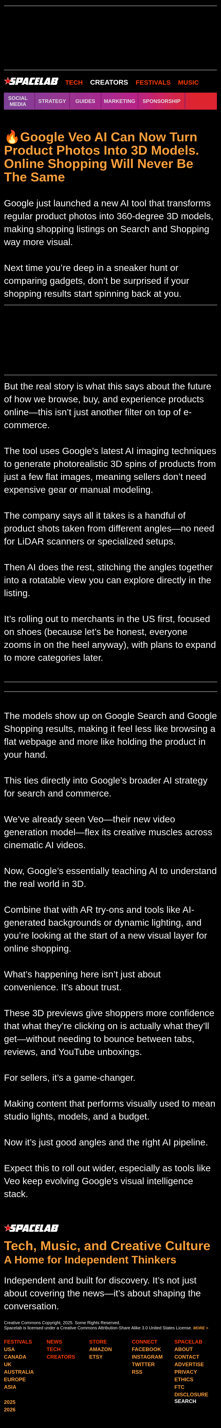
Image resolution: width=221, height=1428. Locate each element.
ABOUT (184, 1349)
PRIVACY (186, 1372)
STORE (98, 1342)
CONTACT (187, 1357)
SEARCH (185, 1401)
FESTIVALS (153, 82)
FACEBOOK (146, 1349)
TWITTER (143, 1364)
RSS (137, 1372)
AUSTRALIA (19, 1372)
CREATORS (109, 82)
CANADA (15, 1357)
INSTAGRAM (147, 1357)
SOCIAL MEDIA (18, 101)
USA (9, 1349)
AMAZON (100, 1349)
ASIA (10, 1387)
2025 (9, 1402)
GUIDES (85, 101)
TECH (74, 82)
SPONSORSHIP (162, 101)
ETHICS (184, 1379)
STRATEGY (52, 101)
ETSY (96, 1357)
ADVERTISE (189, 1364)
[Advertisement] (110, 38)
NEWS (54, 1342)
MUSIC (187, 82)
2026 (9, 1409)
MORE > (200, 1328)
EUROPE (15, 1379)
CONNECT (145, 1342)
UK (8, 1364)
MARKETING (119, 101)
